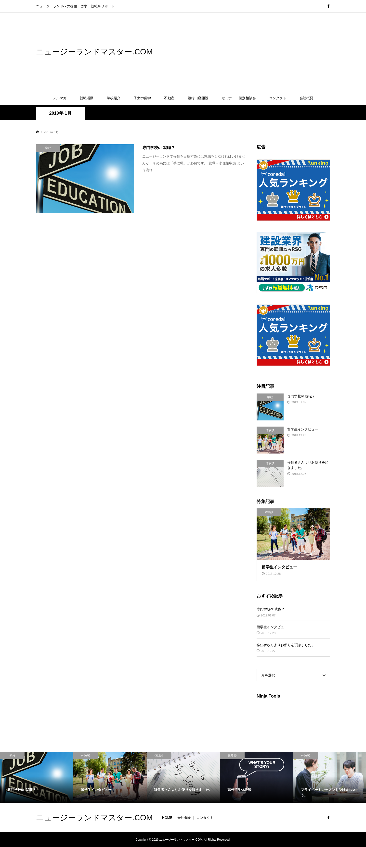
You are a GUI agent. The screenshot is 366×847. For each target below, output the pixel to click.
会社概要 (306, 98)
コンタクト (277, 98)
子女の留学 (142, 98)
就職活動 (86, 98)
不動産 (169, 98)
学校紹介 (113, 98)
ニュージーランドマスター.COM (94, 51)
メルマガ (59, 98)
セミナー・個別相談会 (239, 98)
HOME (167, 818)
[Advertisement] (215, 51)
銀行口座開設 (198, 98)
